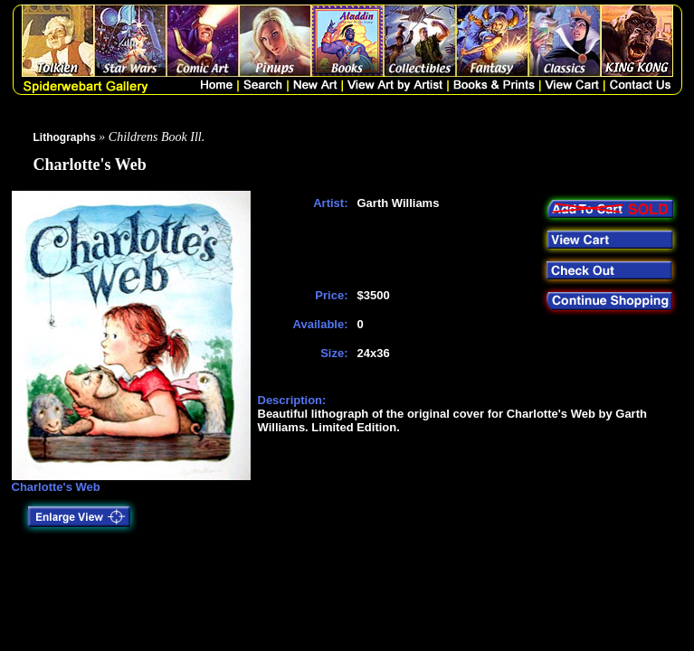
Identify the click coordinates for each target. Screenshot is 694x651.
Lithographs (64, 137)
